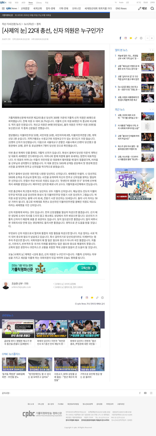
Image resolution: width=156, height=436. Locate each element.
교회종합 (25, 8)
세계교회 (37, 8)
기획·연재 (63, 8)
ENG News (121, 8)
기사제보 (60, 404)
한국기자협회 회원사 (72, 420)
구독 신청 (41, 404)
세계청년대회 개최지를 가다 (98, 8)
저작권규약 (109, 404)
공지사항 (6, 393)
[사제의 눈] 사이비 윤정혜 (65, 283)
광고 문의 (51, 404)
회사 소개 (31, 404)
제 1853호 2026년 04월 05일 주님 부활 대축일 (33, 15)
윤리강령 (99, 404)
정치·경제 (50, 8)
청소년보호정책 (88, 404)
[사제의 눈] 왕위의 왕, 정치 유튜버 (69, 287)
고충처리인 (120, 404)
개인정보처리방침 (73, 404)
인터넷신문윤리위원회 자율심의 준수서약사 (95, 420)
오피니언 (76, 8)
